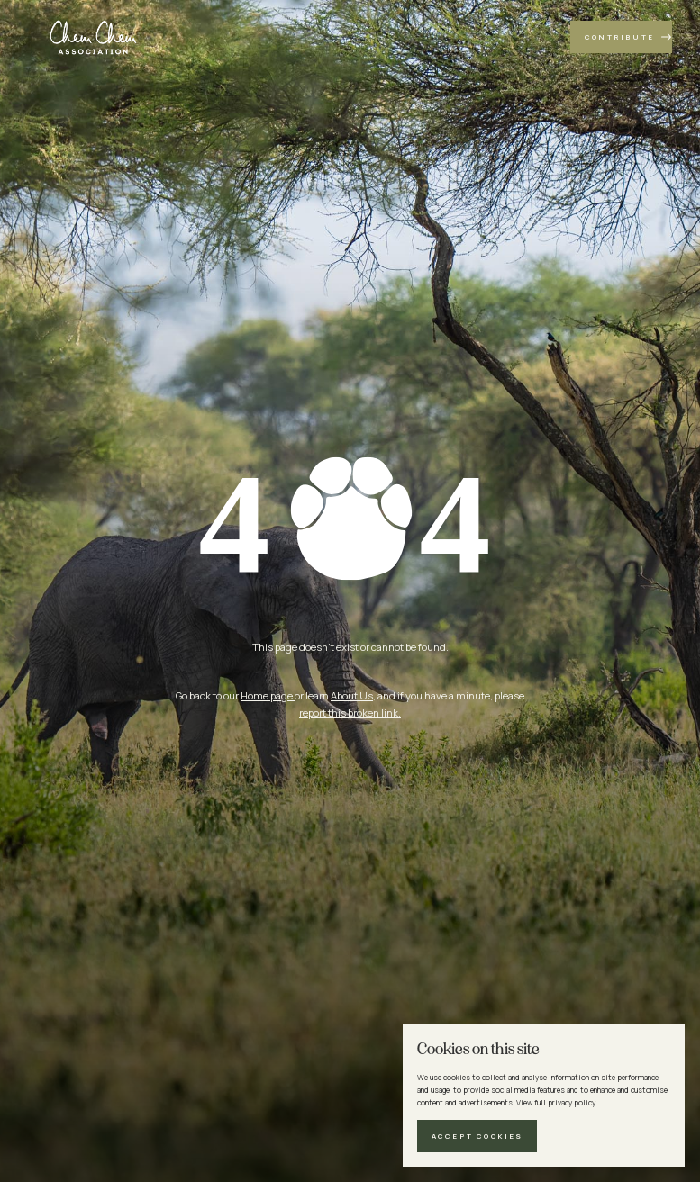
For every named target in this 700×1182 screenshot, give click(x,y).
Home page (268, 695)
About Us (352, 695)
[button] (477, 1136)
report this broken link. (350, 712)
